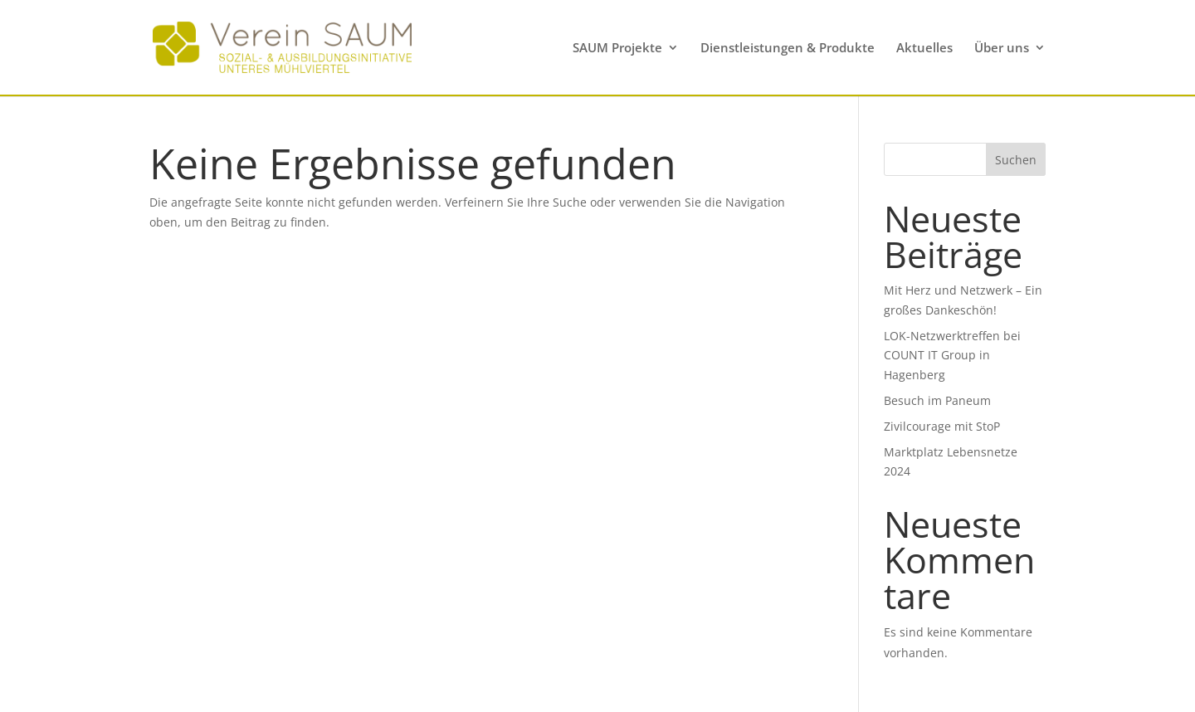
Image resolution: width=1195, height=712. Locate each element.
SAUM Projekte (617, 48)
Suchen (1015, 160)
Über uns (1001, 48)
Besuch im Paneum (937, 400)
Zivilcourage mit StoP (942, 426)
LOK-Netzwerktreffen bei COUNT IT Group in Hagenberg (952, 355)
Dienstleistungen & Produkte (787, 48)
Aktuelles (924, 48)
